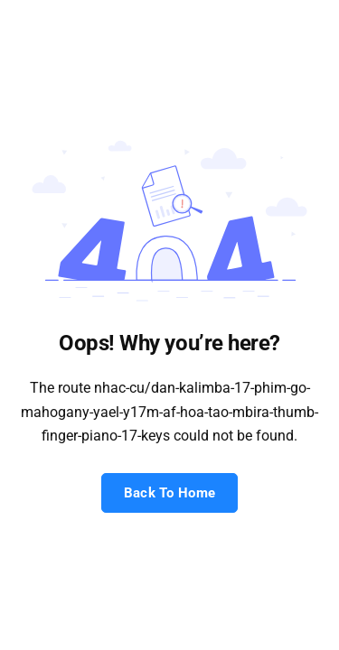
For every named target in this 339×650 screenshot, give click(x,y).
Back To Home (170, 493)
